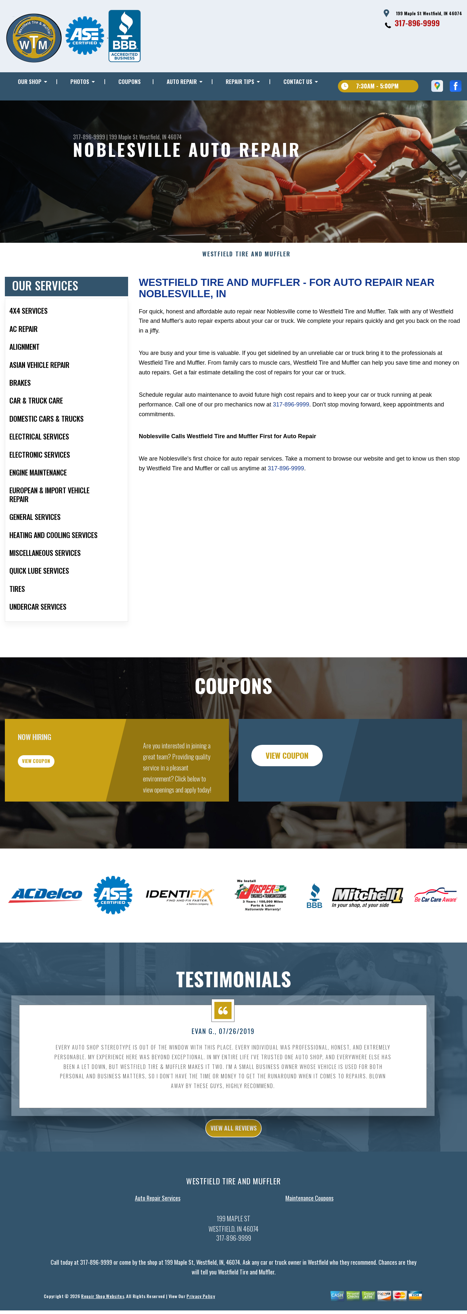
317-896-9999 (417, 23)
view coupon (53, 797)
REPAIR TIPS (240, 81)
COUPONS (129, 81)
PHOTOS (79, 81)
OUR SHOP (30, 81)
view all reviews (233, 1161)
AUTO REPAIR (182, 81)
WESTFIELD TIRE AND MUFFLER (246, 285)
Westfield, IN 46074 (160, 137)
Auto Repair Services (157, 1233)
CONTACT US (297, 81)
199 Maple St (123, 137)
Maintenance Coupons (309, 1233)
